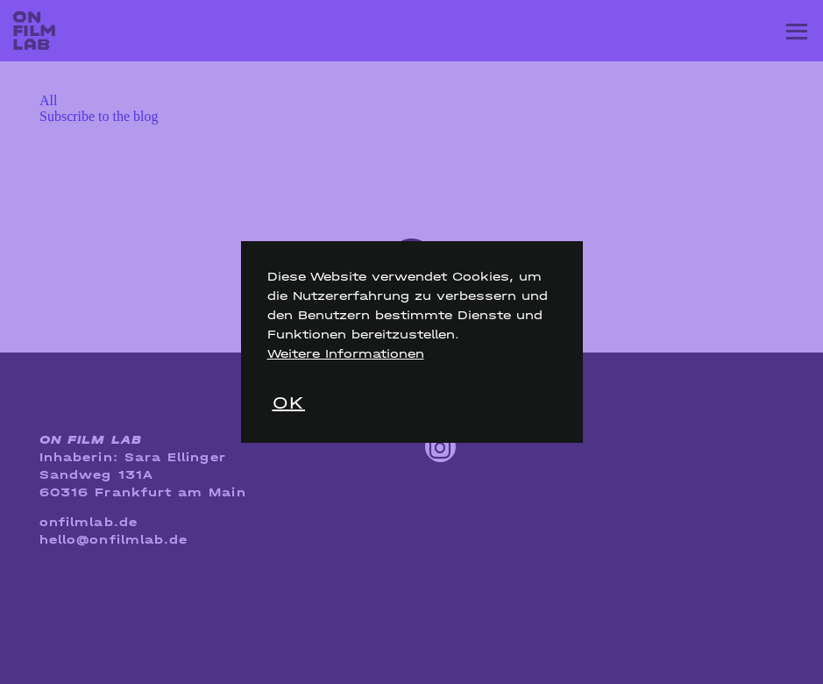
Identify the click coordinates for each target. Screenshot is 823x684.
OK (289, 403)
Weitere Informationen (345, 353)
